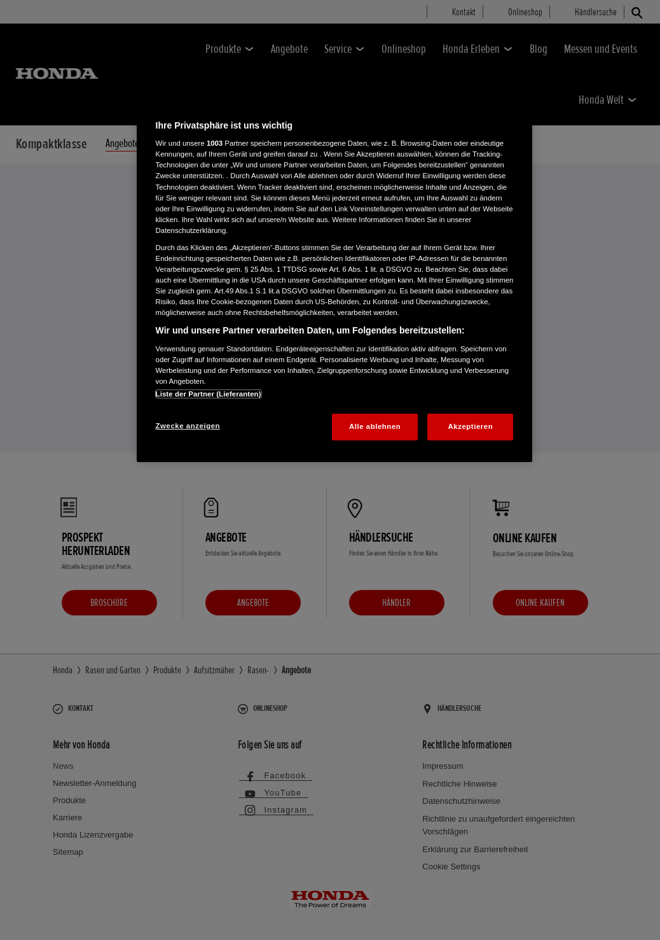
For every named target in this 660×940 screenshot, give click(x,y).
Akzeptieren (470, 426)
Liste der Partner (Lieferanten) (208, 394)
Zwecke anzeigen (188, 426)
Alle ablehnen (375, 426)
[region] (335, 278)
